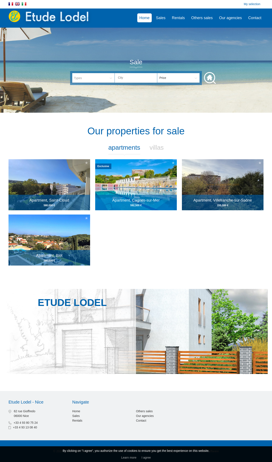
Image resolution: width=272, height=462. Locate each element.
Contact (254, 18)
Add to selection (86, 162)
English (17, 4)
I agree (146, 457)
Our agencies (230, 18)
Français (10, 4)
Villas (157, 147)
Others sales (202, 18)
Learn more (128, 457)
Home (144, 18)
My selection (252, 4)
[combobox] (136, 78)
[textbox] (139, 77)
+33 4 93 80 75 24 (26, 422)
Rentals (178, 18)
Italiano (24, 4)
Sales (161, 18)
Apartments (124, 147)
